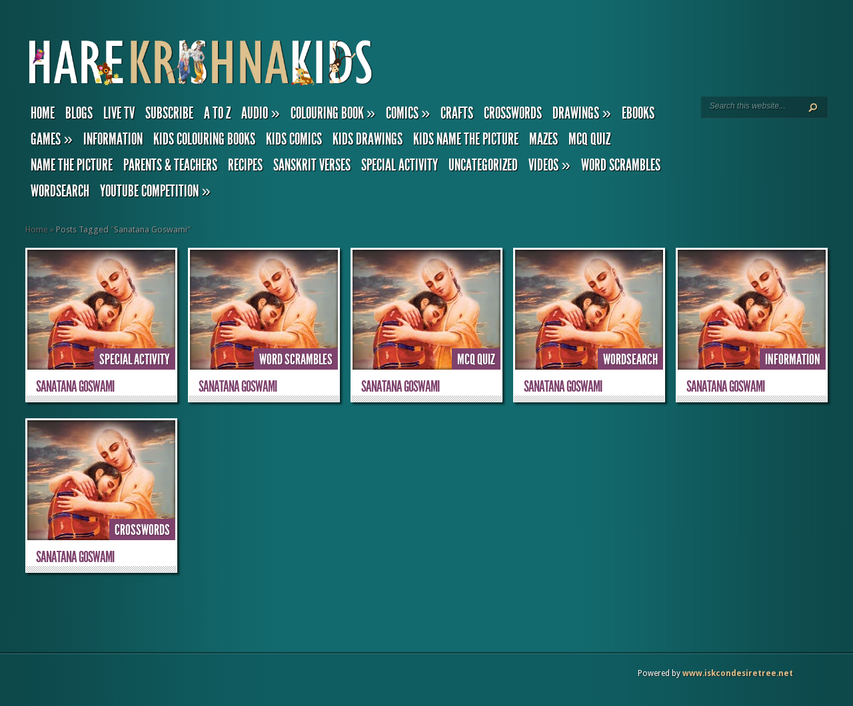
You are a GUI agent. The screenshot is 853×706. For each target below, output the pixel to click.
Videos (549, 165)
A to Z (217, 113)
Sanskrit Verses (312, 165)
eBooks (638, 113)
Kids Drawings (368, 139)
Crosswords (513, 113)
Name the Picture (72, 165)
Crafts (456, 113)
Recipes (245, 165)
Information (113, 139)
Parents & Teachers (170, 165)
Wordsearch (60, 191)
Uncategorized (483, 165)
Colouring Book (333, 113)
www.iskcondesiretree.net (737, 673)
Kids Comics (294, 139)
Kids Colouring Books (204, 139)
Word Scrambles (620, 165)
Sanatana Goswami (75, 387)
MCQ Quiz (589, 139)
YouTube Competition (155, 191)
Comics (408, 113)
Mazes (543, 139)
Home (43, 113)
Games (51, 139)
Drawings (581, 113)
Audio (260, 113)
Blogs (79, 113)
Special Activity (399, 165)
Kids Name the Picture (465, 139)
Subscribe (169, 113)
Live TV (119, 113)
